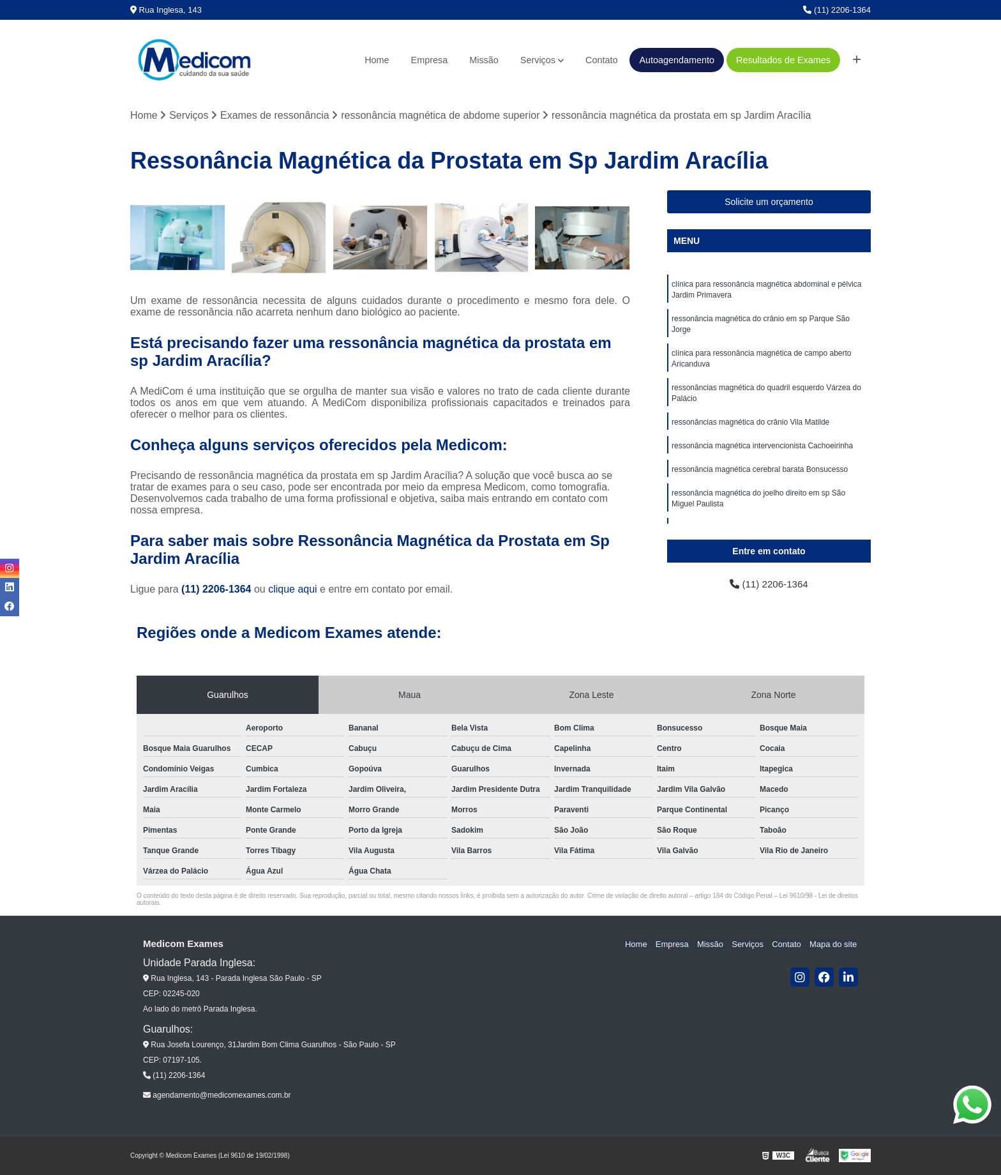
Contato (601, 60)
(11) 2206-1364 (837, 10)
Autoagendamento (676, 60)
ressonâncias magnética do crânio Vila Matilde (750, 427)
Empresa (429, 60)
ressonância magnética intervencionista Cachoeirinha (762, 452)
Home (377, 60)
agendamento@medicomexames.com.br (217, 1095)
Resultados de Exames (783, 60)
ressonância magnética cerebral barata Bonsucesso (760, 476)
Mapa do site (833, 945)
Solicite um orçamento (769, 202)
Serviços (537, 60)
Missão (484, 60)
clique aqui (292, 589)
